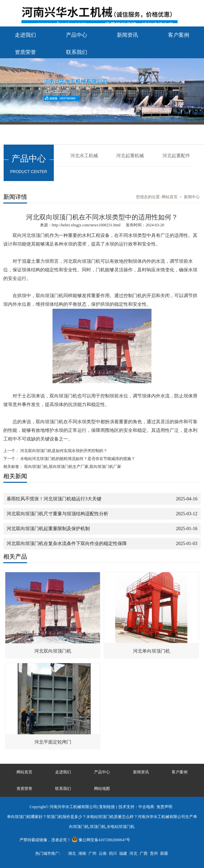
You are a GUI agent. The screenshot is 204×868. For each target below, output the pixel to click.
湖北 (72, 853)
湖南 (82, 853)
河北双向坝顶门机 (52, 651)
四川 (113, 853)
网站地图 (102, 788)
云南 (103, 853)
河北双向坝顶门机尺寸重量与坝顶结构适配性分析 (57, 513)
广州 (92, 853)
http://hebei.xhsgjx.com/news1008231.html (86, 225)
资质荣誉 (25, 52)
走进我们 (25, 35)
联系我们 (76, 52)
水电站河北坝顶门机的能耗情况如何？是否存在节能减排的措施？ (77, 458)
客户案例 (178, 35)
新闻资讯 (127, 35)
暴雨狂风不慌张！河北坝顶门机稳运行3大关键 (54, 498)
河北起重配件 (176, 155)
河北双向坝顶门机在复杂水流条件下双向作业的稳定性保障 (67, 543)
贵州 (154, 853)
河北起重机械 (130, 155)
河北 (133, 853)
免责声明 (164, 806)
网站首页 (170, 197)
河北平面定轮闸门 (52, 742)
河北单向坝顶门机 (151, 651)
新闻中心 (192, 197)
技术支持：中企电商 (136, 806)
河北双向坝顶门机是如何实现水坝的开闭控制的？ (63, 450)
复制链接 (107, 806)
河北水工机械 (84, 155)
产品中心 (76, 35)
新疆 (164, 853)
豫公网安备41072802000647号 (101, 840)
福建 (123, 853)
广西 (144, 853)
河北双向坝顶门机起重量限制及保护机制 (48, 528)
